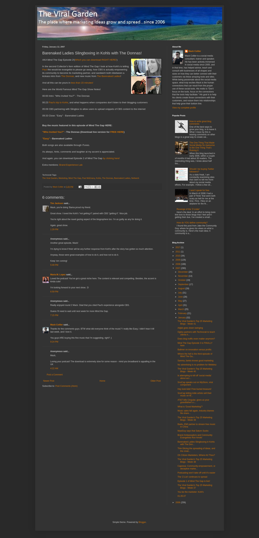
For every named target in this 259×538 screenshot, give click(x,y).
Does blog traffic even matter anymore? (196, 339)
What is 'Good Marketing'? (189, 406)
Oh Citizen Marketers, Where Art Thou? (196, 455)
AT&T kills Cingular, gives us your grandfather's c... (193, 401)
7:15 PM (54, 315)
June (180, 297)
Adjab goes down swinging (190, 328)
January (182, 317)
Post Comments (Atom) (66, 386)
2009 (178, 260)
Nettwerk (135, 178)
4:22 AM (54, 368)
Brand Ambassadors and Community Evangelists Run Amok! (194, 436)
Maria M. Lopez (58, 274)
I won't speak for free (199, 190)
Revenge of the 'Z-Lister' (188, 209)
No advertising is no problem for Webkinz (196, 364)
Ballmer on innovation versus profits (194, 349)
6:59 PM (54, 291)
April (180, 305)
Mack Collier (56, 324)
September (183, 284)
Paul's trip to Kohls (58, 102)
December (183, 272)
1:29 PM (54, 229)
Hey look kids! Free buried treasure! (194, 389)
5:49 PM (54, 265)
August (181, 288)
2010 (178, 256)
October (182, 280)
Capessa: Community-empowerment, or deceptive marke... (196, 467)
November (183, 276)
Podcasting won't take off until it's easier (196, 473)
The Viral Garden (49, 178)
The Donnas (67, 76)
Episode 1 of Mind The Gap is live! (193, 481)
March (181, 309)
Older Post (156, 381)
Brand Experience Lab (71, 165)
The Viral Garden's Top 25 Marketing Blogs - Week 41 (194, 322)
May (180, 301)
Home (102, 381)
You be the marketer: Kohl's (190, 492)
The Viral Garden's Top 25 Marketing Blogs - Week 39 (194, 418)
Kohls (98, 178)
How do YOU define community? (192, 222)
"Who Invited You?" (53, 132)
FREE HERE (117, 132)
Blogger (142, 522)
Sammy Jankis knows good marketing (195, 360)
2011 (178, 251)
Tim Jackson (56, 203)
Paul (44, 69)
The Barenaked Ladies (109, 76)
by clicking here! (111, 158)
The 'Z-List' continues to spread (192, 477)
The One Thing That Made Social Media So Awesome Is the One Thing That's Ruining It (202, 146)
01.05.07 (181, 496)
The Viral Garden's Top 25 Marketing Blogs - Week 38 (194, 460)
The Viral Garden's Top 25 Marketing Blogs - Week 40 (194, 370)
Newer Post (48, 381)
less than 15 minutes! (82, 82)
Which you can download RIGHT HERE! (96, 59)
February (182, 313)
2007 (178, 268)
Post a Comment (55, 374)
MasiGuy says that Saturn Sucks (192, 431)
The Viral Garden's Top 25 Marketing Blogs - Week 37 (194, 486)
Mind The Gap (74, 178)
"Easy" (46, 138)
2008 (178, 264)
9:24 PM (54, 342)
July (180, 292)
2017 (178, 247)
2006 (178, 502)
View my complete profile (184, 107)
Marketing (63, 178)
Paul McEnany (88, 178)
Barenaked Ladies (122, 178)
